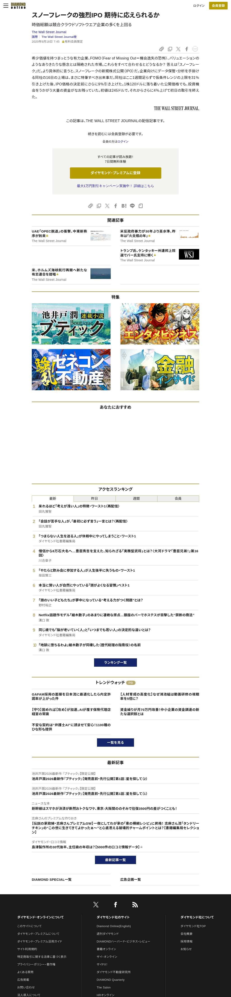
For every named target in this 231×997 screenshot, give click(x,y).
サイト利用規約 (27, 949)
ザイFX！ (102, 964)
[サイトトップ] (16, 5)
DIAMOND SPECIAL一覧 (52, 879)
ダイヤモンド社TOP (193, 926)
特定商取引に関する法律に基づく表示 (41, 956)
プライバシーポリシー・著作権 (36, 964)
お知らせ (186, 949)
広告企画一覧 (130, 879)
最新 (52, 498)
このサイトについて (29, 926)
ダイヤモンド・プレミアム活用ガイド (39, 941)
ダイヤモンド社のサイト (113, 917)
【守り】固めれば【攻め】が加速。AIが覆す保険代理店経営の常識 (71, 712)
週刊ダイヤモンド (108, 933)
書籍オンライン (106, 949)
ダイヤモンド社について (197, 917)
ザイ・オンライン (107, 956)
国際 (35, 37)
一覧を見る (115, 742)
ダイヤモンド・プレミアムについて (38, 933)
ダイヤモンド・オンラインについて (40, 917)
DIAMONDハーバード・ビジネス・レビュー (123, 941)
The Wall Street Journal (49, 32)
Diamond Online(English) (114, 926)
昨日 (94, 498)
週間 (136, 498)
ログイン (199, 5)
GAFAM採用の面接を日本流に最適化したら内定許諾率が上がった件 (71, 696)
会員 (178, 498)
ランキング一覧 (115, 662)
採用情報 (186, 941)
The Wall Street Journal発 (59, 37)
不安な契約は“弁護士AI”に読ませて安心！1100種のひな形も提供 (71, 727)
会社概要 (186, 933)
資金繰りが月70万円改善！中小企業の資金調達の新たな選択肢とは (159, 712)
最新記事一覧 (115, 860)
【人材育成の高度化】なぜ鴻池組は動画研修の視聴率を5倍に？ (159, 696)
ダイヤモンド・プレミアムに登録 (115, 173)
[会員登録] (218, 5)
